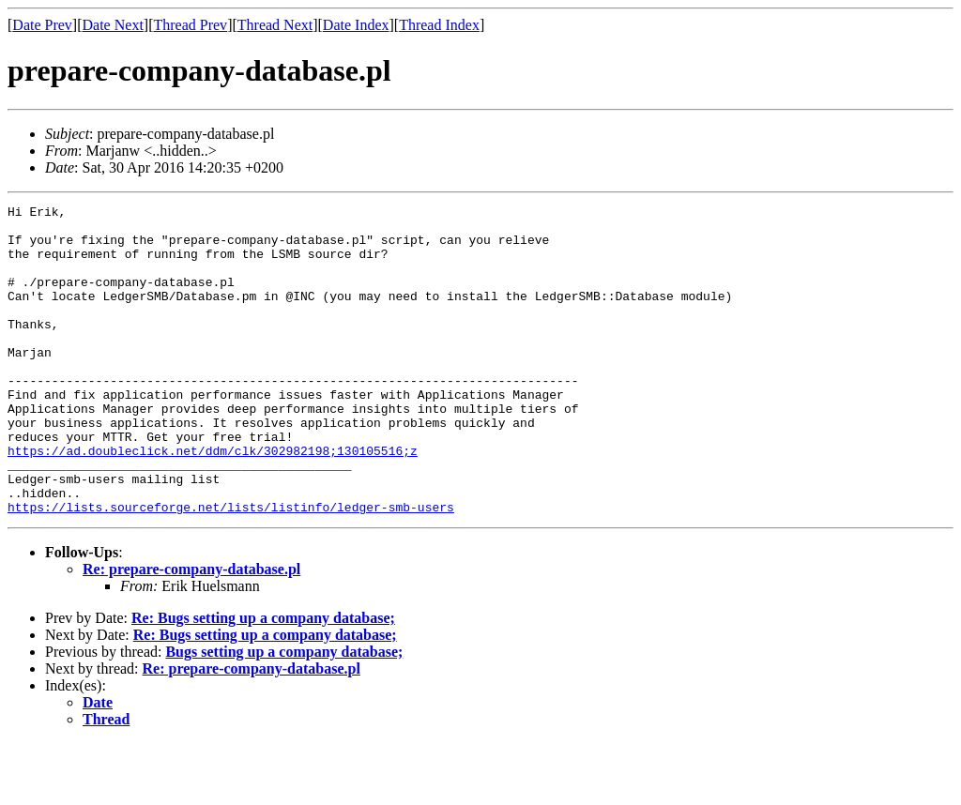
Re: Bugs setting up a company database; (263, 680)
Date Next (113, 25)
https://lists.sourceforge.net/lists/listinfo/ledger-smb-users (231, 568)
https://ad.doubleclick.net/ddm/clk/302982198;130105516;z (213, 501)
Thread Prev (190, 25)
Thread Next (275, 25)
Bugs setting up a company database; (284, 713)
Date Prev (42, 25)
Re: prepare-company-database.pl (191, 631)
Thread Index (439, 25)
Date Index (356, 25)
